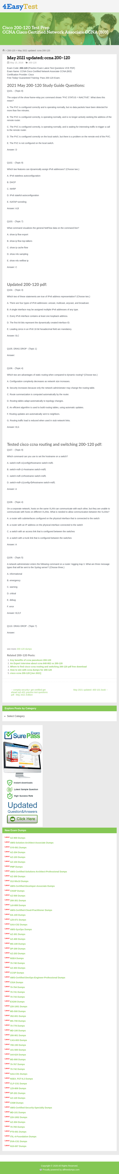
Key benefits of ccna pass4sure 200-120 (30, 660)
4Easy (20, 6)
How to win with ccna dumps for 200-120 (31, 670)
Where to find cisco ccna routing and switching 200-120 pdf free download (48, 666)
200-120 (11, 50)
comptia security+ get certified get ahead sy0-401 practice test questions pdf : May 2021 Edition (29, 692)
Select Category (16, 716)
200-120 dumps (24, 649)
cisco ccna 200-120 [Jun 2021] (25, 673)
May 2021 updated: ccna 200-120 (38, 57)
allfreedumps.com (71, 1169)
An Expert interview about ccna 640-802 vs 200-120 (36, 663)
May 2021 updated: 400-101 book (90, 690)
